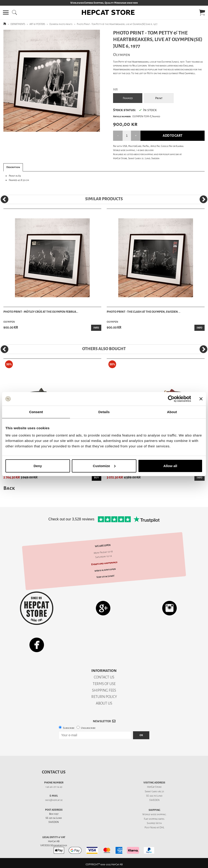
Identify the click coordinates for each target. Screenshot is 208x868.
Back (9, 488)
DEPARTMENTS (17, 24)
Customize (104, 466)
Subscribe (68, 728)
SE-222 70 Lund (154, 795)
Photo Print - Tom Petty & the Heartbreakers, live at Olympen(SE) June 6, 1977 (117, 24)
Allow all (170, 466)
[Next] (203, 199)
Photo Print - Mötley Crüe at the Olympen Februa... (40, 312)
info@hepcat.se (54, 800)
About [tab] (172, 412)
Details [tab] (104, 412)
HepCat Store (154, 787)
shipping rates (156, 819)
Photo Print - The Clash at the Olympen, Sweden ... (143, 312)
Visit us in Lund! (105, 576)
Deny (38, 466)
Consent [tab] (36, 412)
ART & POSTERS (37, 24)
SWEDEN (154, 800)
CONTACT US (104, 677)
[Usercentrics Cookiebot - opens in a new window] (171, 398)
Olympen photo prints (61, 24)
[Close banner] (201, 398)
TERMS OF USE (104, 683)
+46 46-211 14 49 (53, 787)
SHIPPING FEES (104, 690)
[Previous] (4, 199)
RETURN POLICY (104, 696)
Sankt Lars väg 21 (154, 791)
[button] (6, 12)
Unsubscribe (88, 728)
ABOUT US (104, 703)
